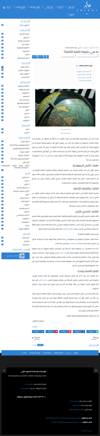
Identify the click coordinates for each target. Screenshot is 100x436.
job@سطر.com (24, 388)
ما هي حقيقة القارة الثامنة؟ (81, 51)
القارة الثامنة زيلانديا (84, 80)
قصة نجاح (25, 44)
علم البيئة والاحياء (22, 188)
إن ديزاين (25, 162)
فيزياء (26, 205)
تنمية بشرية (24, 67)
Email (34, 56)
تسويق (25, 37)
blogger (34, 345)
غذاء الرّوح (8, 7)
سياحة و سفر (23, 100)
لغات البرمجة (24, 152)
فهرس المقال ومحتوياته (84, 65)
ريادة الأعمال (23, 34)
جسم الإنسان (23, 208)
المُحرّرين (71, 15)
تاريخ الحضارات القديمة (20, 191)
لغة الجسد (24, 77)
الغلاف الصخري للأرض (83, 77)
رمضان (26, 241)
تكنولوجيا (25, 93)
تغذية (26, 133)
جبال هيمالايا (74, 243)
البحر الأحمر (62, 252)
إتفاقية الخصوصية (35, 352)
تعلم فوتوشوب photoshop (19, 145)
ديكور (26, 117)
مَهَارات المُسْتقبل (34, 7)
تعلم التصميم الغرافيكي (20, 148)
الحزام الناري (43, 280)
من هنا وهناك (23, 89)
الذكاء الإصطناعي (22, 215)
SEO (26, 55)
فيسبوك (25, 51)
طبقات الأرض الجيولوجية (83, 71)
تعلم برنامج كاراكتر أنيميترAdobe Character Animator (14, 167)
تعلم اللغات (24, 142)
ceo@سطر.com (28, 384)
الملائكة (25, 245)
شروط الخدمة (47, 352)
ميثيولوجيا (25, 222)
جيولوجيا (35, 326)
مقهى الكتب (23, 25)
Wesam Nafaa (74, 401)
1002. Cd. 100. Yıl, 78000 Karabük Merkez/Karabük (64, 422)
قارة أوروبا (43, 155)
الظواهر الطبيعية (67, 228)
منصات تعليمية (23, 155)
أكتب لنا (24, 352)
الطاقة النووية (23, 229)
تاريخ (26, 194)
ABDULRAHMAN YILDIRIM (74, 409)
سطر (44, 396)
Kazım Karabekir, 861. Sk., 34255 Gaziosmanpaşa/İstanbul (60, 417)
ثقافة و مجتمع (23, 86)
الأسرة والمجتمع (22, 103)
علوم (26, 181)
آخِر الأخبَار (60, 7)
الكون (26, 184)
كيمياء (26, 212)
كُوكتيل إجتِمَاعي (20, 7)
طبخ (27, 129)
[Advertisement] (65, 33)
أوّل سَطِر (71, 7)
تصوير (26, 114)
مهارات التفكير (23, 70)
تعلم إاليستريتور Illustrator (19, 159)
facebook (40, 345)
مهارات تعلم (24, 74)
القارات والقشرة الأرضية (83, 74)
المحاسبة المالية (22, 58)
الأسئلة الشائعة (58, 352)
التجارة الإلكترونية (22, 48)
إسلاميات (25, 238)
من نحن (68, 352)
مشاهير (25, 96)
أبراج (26, 110)
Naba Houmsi (76, 405)
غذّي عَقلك (48, 7)
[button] (15, 255)
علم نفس (25, 177)
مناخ (26, 225)
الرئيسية (76, 352)
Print (41, 56)
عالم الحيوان (24, 198)
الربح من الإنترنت (23, 41)
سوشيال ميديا (23, 107)
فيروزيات (25, 120)
